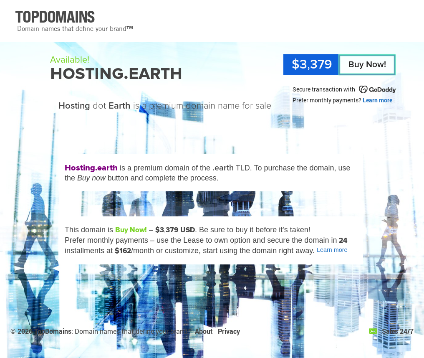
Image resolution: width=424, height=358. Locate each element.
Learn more (377, 100)
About (204, 331)
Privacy (229, 331)
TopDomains (52, 331)
